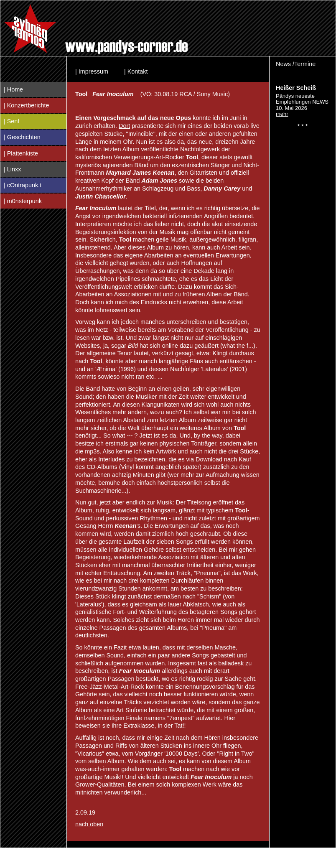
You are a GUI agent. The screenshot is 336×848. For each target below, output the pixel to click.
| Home (13, 89)
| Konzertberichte (26, 105)
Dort (124, 125)
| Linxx (12, 169)
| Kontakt (136, 71)
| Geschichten (22, 137)
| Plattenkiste (21, 153)
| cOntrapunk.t (22, 185)
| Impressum (91, 71)
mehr (282, 114)
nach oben (89, 824)
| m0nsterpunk (23, 201)
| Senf (11, 121)
